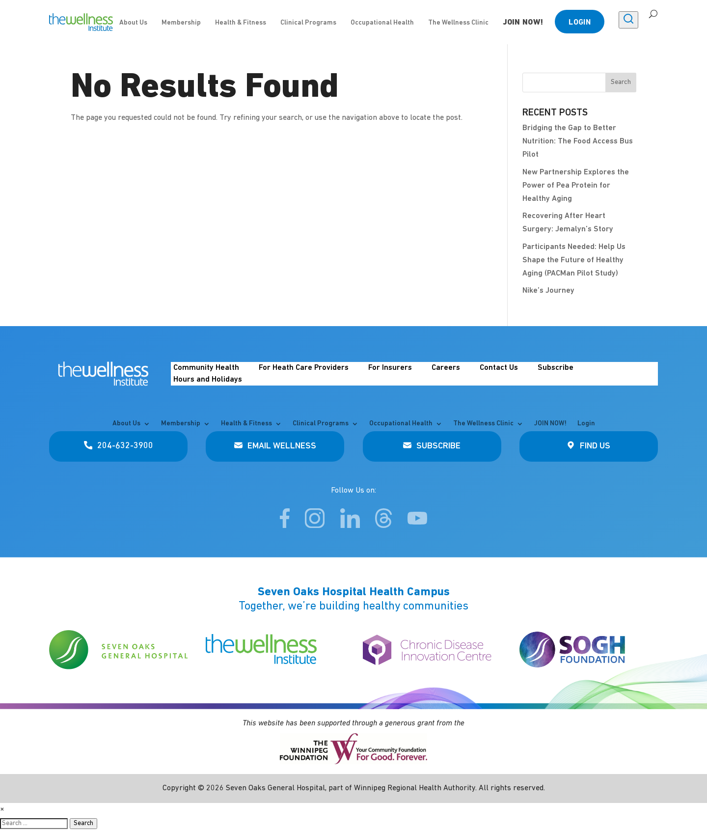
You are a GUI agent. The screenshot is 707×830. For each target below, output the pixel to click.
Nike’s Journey (548, 291)
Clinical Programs (308, 23)
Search (83, 823)
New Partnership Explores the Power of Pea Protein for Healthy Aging (575, 185)
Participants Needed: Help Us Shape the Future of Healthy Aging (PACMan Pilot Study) (573, 260)
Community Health (206, 368)
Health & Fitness (240, 23)
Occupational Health (382, 23)
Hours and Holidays (207, 380)
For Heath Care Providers (304, 368)
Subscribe (555, 368)
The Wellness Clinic (458, 23)
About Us (133, 23)
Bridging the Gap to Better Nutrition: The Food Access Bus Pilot (577, 141)
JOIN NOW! (523, 23)
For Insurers (390, 368)
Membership (181, 23)
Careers (446, 368)
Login (580, 23)
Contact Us (499, 368)
